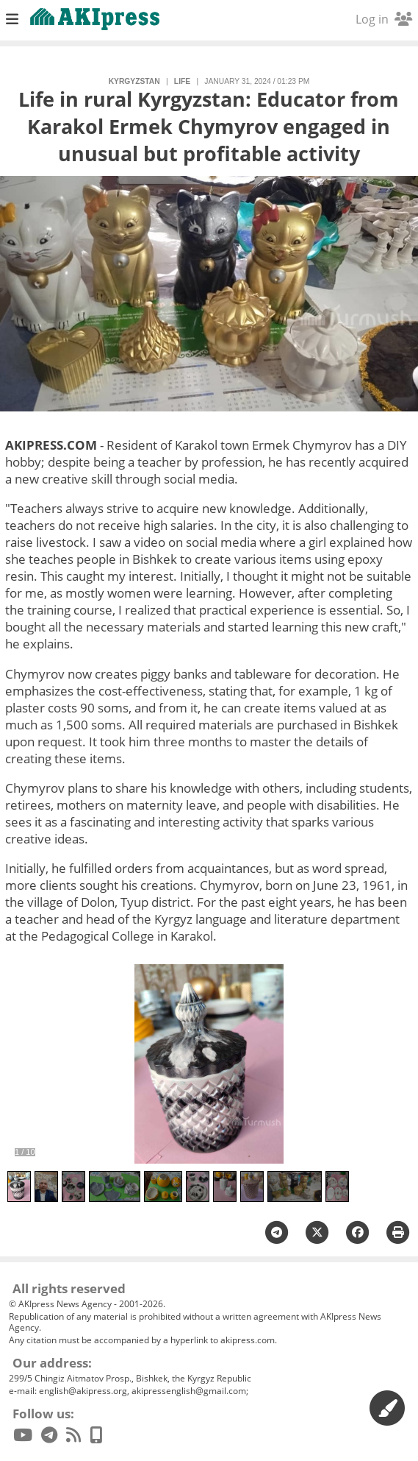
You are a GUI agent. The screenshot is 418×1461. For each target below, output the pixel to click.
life (182, 81)
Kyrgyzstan (134, 81)
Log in (384, 19)
